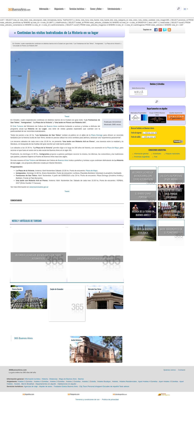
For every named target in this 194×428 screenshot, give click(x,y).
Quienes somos (170, 370)
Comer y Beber (96, 8)
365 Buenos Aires (23, 338)
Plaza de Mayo (113, 148)
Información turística (32, 379)
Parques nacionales (173, 154)
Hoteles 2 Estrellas (73, 381)
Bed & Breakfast (27, 384)
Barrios (81, 379)
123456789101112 (152, 133)
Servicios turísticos (77, 8)
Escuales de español (111, 386)
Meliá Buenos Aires (138, 88)
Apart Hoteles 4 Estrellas (147, 381)
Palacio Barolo (17, 289)
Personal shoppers (95, 386)
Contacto (181, 370)
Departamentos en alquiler (46, 384)
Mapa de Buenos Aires (68, 379)
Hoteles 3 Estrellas (57, 381)
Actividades (157, 154)
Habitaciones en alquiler (67, 384)
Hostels (17, 384)
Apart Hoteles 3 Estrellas (168, 381)
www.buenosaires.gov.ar (38, 187)
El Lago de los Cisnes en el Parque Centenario (171, 194)
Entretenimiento (115, 8)
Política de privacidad (110, 399)
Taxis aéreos (124, 386)
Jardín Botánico (76, 340)
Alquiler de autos (45, 386)
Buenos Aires (52, 126)
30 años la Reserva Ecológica (143, 230)
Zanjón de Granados (56, 289)
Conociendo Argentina (157, 150)
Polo (155, 157)
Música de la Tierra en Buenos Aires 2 (143, 213)
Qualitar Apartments (175, 113)
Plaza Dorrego (97, 135)
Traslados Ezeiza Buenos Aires (66, 386)
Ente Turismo (18, 126)
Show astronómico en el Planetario (171, 230)
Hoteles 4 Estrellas (41, 381)
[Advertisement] (157, 53)
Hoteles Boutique (104, 381)
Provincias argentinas (142, 157)
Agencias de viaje (31, 386)
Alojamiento (59, 8)
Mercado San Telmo (94, 289)
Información (44, 8)
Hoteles (115, 381)
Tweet (67, 116)
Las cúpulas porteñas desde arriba (95, 258)
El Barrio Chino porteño (143, 195)
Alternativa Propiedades (138, 113)
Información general (141, 154)
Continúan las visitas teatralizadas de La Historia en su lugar (57, 32)
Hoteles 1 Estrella (89, 381)
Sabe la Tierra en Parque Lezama (171, 213)
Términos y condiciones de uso (87, 399)
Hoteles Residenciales (128, 381)
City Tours (83, 386)
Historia (45, 379)
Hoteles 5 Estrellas (25, 381)
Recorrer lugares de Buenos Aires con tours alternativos (38, 256)
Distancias (53, 379)
